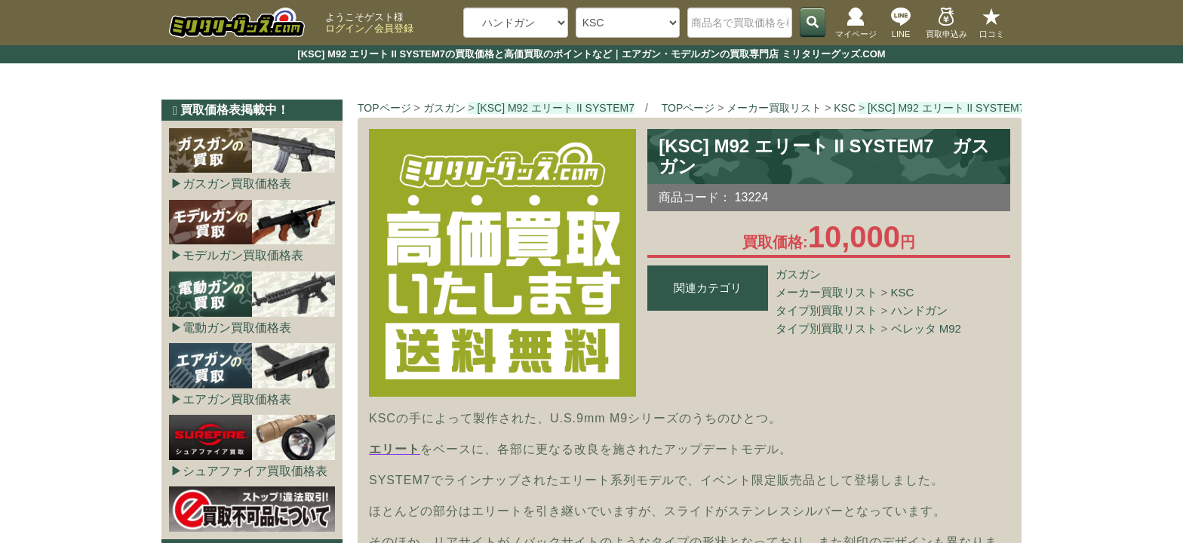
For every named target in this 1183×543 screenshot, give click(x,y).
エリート (394, 449)
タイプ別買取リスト (826, 310)
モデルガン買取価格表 (243, 255)
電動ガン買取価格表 (237, 327)
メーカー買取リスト (826, 292)
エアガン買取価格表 (237, 399)
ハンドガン (919, 310)
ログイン (344, 28)
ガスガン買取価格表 (237, 183)
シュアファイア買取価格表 (255, 471)
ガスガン (798, 274)
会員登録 (393, 28)
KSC (902, 292)
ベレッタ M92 (926, 328)
